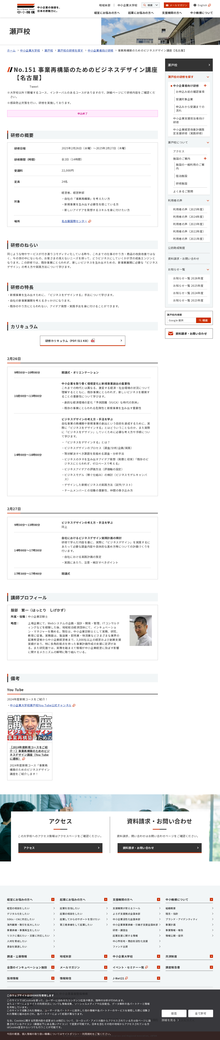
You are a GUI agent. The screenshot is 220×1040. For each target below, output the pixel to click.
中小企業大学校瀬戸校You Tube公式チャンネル (42, 705)
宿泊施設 (181, 176)
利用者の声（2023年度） (189, 224)
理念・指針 (172, 913)
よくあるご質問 (183, 191)
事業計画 (171, 924)
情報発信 (83, 978)
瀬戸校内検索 (174, 314)
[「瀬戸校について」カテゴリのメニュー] (208, 142)
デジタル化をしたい (18, 913)
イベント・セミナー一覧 (136, 967)
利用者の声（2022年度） (189, 231)
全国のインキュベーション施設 (30, 967)
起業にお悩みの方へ (141, 12)
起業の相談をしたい (71, 913)
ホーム (11, 50)
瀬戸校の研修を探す (70, 50)
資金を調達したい (17, 946)
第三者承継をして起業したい (76, 924)
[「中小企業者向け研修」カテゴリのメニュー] (205, 86)
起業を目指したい (70, 908)
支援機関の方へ (172, 12)
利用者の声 (175, 200)
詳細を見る (169, 1020)
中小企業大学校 (127, 5)
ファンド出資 (120, 946)
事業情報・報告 (174, 930)
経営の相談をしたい (18, 908)
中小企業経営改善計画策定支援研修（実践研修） (189, 131)
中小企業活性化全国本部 (126, 919)
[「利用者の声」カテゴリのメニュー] (208, 200)
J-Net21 (136, 978)
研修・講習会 (120, 930)
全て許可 (200, 1013)
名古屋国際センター (76, 221)
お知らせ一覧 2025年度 (188, 285)
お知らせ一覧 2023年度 (188, 300)
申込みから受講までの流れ (190, 108)
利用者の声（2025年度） (189, 209)
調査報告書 (189, 967)
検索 (203, 320)
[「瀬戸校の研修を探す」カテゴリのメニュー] (208, 77)
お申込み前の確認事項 (190, 92)
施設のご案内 (181, 158)
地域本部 (105, 5)
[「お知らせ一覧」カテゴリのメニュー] (208, 269)
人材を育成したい (17, 941)
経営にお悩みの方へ (107, 12)
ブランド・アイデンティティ (182, 919)
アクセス (178, 151)
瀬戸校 (48, 50)
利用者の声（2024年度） (189, 217)
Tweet (34, 86)
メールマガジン (83, 967)
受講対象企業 (184, 99)
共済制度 (189, 956)
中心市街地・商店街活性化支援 (130, 941)
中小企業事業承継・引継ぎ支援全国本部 (135, 924)
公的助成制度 (176, 248)
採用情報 (30, 978)
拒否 (174, 1013)
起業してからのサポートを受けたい (80, 919)
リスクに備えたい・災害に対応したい (28, 935)
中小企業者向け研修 (100, 50)
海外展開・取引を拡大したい (23, 924)
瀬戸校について (178, 142)
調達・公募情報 (30, 956)
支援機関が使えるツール (126, 908)
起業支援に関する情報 (125, 935)
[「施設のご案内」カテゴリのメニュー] (205, 158)
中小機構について (201, 12)
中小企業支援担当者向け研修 (189, 120)
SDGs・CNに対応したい (20, 919)
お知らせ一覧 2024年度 (188, 293)
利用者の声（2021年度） (189, 239)
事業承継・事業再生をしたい (23, 930)
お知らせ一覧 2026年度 (188, 278)
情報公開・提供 (174, 935)
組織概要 (171, 908)
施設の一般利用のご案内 (190, 166)
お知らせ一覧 (176, 269)
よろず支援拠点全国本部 (126, 913)
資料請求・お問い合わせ (183, 258)
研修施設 (181, 183)
